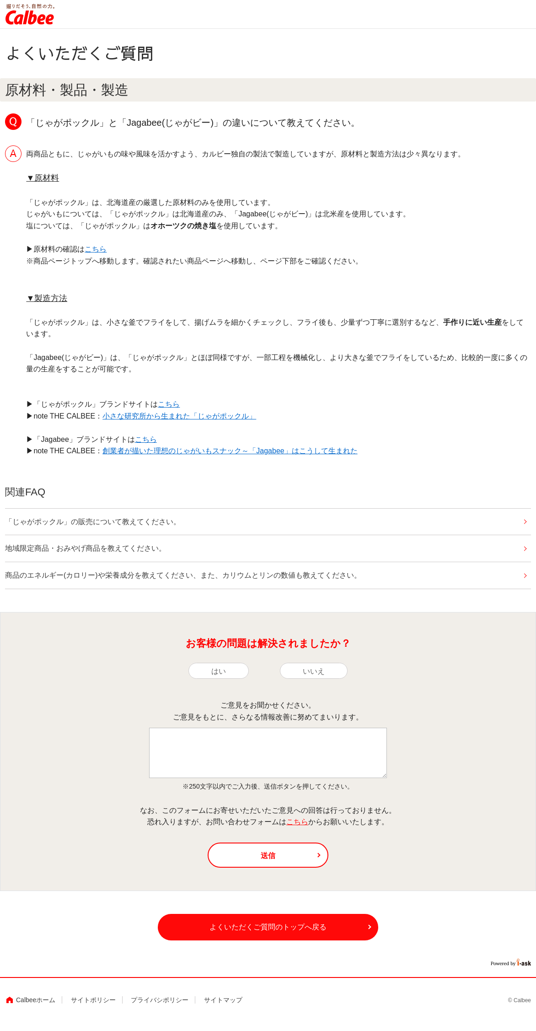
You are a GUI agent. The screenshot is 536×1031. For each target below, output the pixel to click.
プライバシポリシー (159, 1007)
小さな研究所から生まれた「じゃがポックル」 (179, 416)
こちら (96, 249)
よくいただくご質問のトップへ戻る (268, 933)
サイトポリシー (93, 1007)
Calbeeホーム (35, 1007)
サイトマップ (223, 1007)
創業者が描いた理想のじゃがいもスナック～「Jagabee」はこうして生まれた (229, 451)
